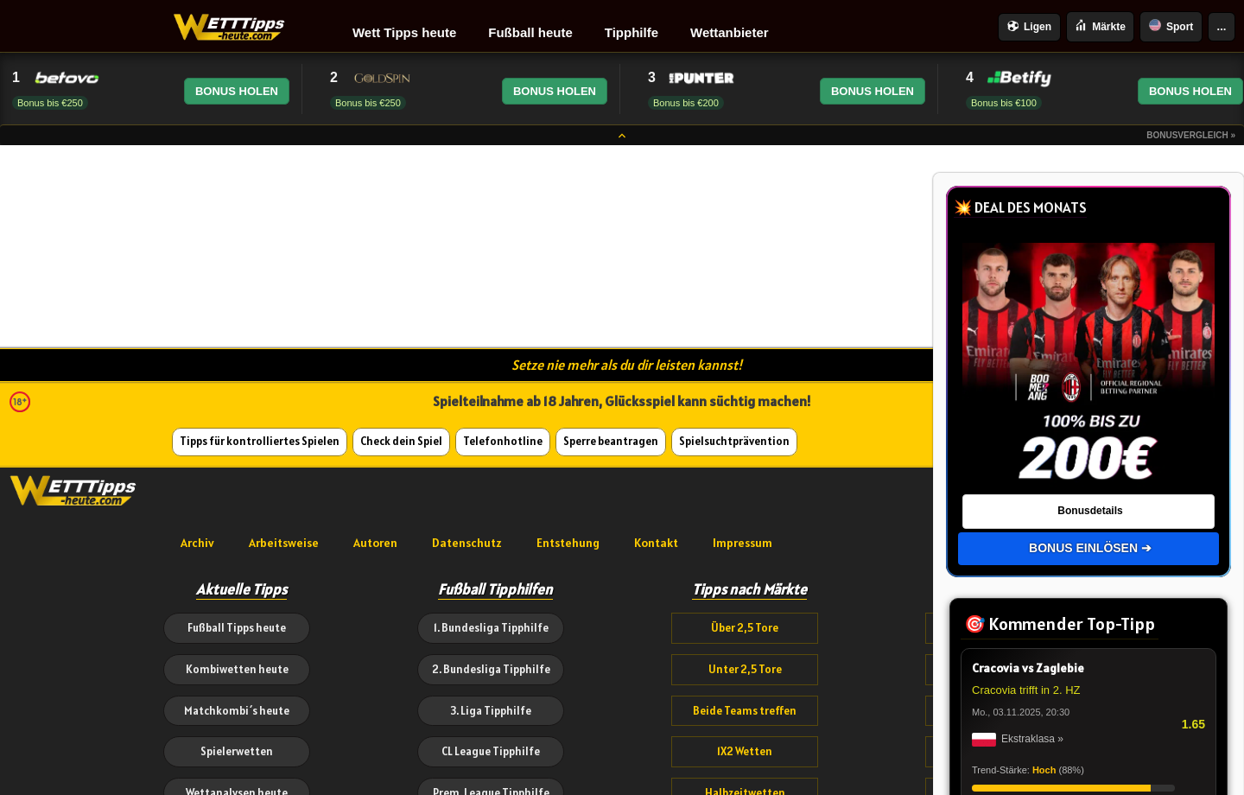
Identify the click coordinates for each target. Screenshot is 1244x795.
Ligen (1029, 28)
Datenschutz (467, 542)
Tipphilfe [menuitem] (631, 32)
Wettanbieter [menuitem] (729, 32)
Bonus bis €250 (50, 103)
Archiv (197, 542)
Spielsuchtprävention (734, 441)
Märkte (1100, 26)
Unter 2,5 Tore (745, 669)
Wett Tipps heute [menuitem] (404, 32)
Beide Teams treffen (745, 710)
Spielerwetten (236, 751)
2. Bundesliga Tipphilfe (491, 669)
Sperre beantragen (610, 441)
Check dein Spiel (401, 441)
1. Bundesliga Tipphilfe (491, 627)
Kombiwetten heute (237, 669)
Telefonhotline (503, 441)
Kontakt (656, 542)
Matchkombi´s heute (236, 710)
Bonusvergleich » (1190, 135)
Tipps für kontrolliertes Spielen (260, 441)
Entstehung (568, 542)
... (1222, 26)
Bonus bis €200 (686, 103)
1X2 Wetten (744, 751)
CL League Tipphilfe (490, 751)
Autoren (375, 542)
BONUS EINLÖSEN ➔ (1090, 548)
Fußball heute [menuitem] (530, 32)
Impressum (742, 542)
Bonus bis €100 (1004, 103)
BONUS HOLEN (236, 91)
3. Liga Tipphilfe (490, 710)
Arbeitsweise (284, 542)
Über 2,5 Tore (744, 627)
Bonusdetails (1089, 511)
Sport (1171, 26)
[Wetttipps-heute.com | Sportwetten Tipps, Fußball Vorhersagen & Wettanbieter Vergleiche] (229, 27)
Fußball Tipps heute (236, 627)
